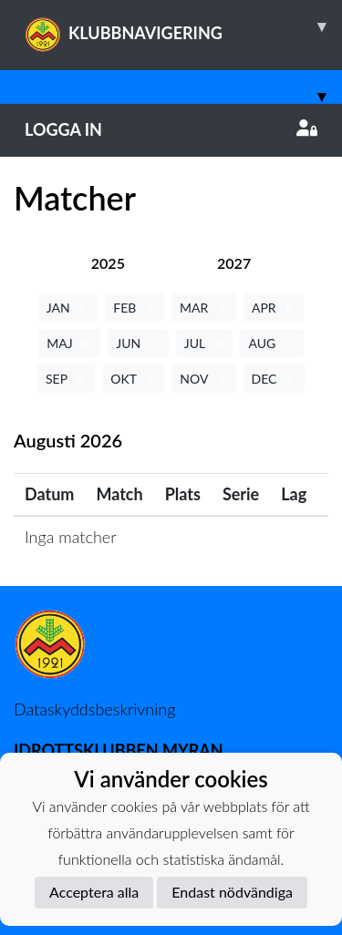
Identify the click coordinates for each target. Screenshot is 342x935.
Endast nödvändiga (232, 891)
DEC (274, 378)
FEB (134, 307)
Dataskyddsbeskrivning (94, 709)
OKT (133, 378)
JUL (204, 343)
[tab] (108, 263)
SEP (66, 378)
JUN (138, 343)
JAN (68, 307)
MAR (204, 307)
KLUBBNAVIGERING (183, 26)
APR (273, 307)
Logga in (171, 129)
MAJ (69, 343)
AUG (271, 343)
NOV (203, 378)
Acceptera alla (94, 891)
